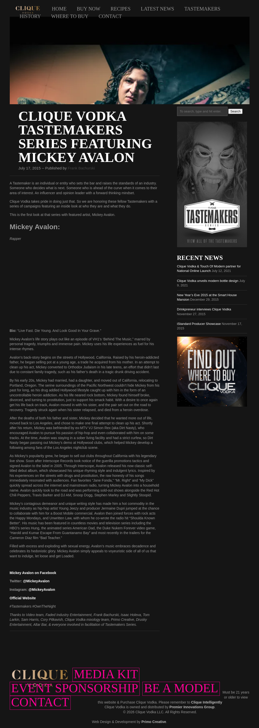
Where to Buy (69, 16)
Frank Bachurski (81, 168)
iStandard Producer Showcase (199, 324)
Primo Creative (153, 722)
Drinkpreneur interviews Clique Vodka (204, 309)
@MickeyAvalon (36, 581)
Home (59, 8)
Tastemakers (202, 8)
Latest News (157, 8)
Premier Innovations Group (191, 707)
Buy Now (88, 8)
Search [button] (235, 111)
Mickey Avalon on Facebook (33, 573)
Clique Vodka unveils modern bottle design (208, 281)
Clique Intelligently (206, 702)
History (30, 16)
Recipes (121, 8)
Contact (110, 16)
